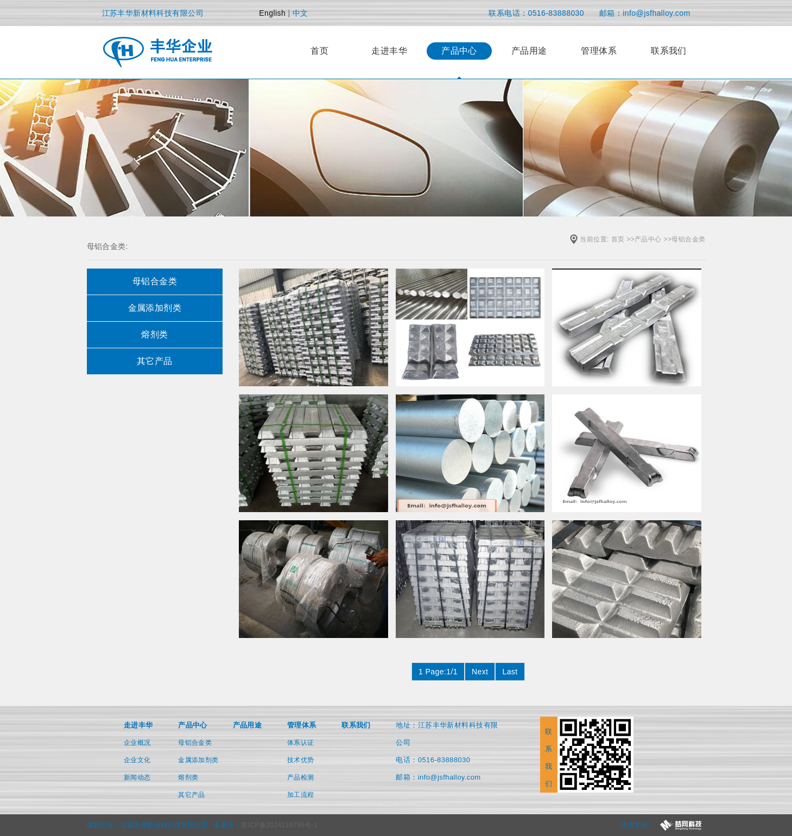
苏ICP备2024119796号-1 (279, 825)
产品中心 (648, 239)
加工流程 (300, 795)
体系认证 (300, 742)
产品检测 (300, 777)
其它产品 (191, 795)
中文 (300, 13)
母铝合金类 (688, 239)
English (272, 13)
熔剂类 (188, 777)
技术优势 (300, 760)
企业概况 (137, 742)
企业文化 (137, 760)
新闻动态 (137, 777)
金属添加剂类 (198, 760)
